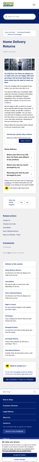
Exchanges (9, 316)
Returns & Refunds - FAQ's (11, 235)
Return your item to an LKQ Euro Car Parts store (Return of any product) (19, 157)
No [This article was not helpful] (27, 202)
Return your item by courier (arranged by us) (19, 166)
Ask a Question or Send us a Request (19, 379)
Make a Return (25, 141)
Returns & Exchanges (15, 34)
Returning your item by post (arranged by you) (19, 174)
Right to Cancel (10, 304)
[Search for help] (19, 16)
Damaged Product (11, 327)
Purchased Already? (23, 32)
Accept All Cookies (19, 455)
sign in (9, 253)
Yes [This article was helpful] (21, 202)
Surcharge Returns (11, 339)
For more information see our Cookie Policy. (17, 451)
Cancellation (7, 227)
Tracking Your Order (9, 224)
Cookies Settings (19, 459)
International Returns (12, 350)
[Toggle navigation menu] (34, 4)
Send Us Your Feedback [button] (14, 431)
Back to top (19, 391)
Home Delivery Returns (13, 270)
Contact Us (6, 220)
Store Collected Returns (10, 231)
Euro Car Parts (10, 32)
